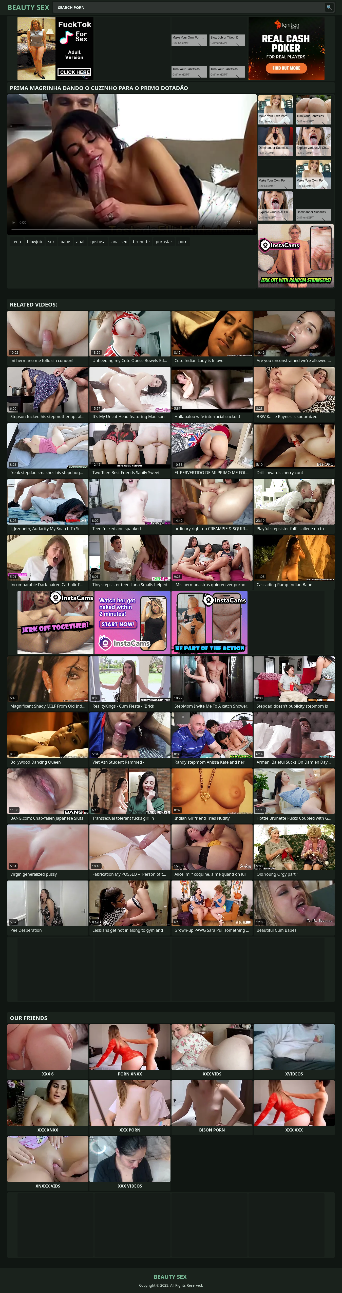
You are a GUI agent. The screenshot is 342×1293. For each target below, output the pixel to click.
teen (16, 241)
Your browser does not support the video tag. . (132, 164)
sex (51, 241)
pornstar (164, 241)
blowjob (34, 241)
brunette (141, 241)
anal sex (119, 241)
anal (80, 241)
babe (65, 241)
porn (182, 241)
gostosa (97, 241)
